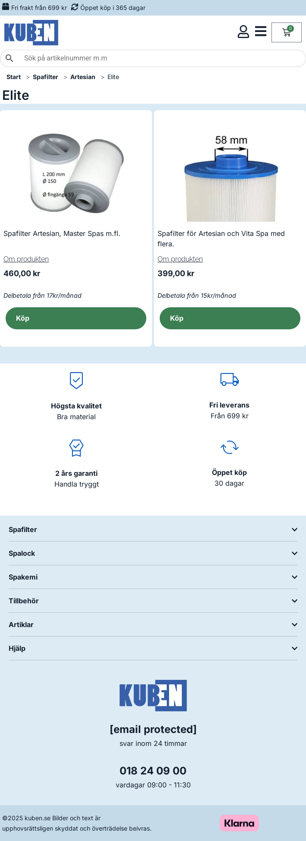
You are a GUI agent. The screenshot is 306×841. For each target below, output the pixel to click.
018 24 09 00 (153, 771)
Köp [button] (22, 318)
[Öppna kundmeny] (243, 31)
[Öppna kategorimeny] (260, 31)
